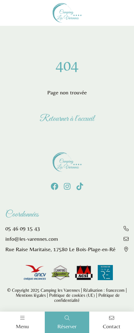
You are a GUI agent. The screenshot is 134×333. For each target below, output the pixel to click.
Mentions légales (31, 295)
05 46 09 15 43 (22, 228)
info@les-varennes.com (31, 238)
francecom (115, 290)
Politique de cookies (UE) (72, 295)
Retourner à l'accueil (67, 118)
